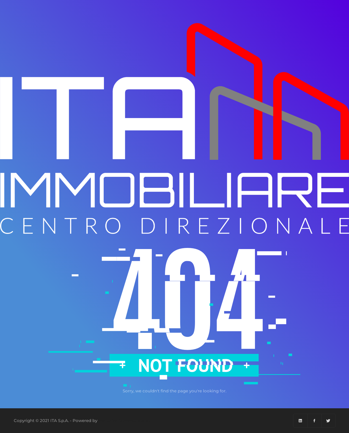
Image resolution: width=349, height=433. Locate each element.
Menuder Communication (125, 420)
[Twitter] (328, 420)
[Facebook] (314, 420)
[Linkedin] (300, 420)
